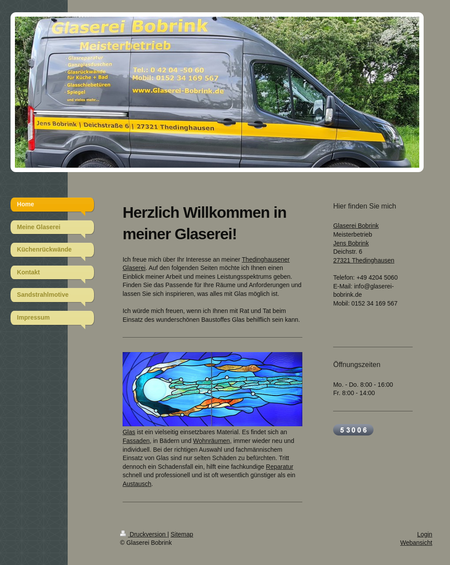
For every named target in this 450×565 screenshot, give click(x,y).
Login (424, 534)
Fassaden (136, 440)
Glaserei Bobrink (356, 225)
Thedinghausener (266, 259)
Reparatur (279, 466)
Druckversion (143, 534)
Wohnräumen (211, 440)
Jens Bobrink (351, 243)
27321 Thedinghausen (363, 260)
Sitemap (182, 534)
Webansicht (416, 542)
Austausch (137, 483)
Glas (129, 431)
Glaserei (134, 267)
